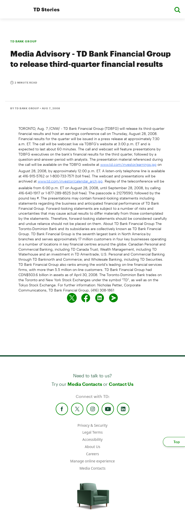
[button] (177, 9)
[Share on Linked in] (99, 298)
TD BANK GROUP (23, 41)
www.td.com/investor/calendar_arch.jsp (70, 181)
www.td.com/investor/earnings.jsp (128, 164)
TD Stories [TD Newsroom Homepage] (46, 9)
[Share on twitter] (72, 298)
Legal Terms (92, 432)
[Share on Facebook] (86, 298)
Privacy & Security (92, 425)
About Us (92, 446)
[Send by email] (113, 298)
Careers (92, 453)
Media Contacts (84, 384)
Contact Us (121, 384)
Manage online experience (92, 461)
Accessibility (92, 439)
